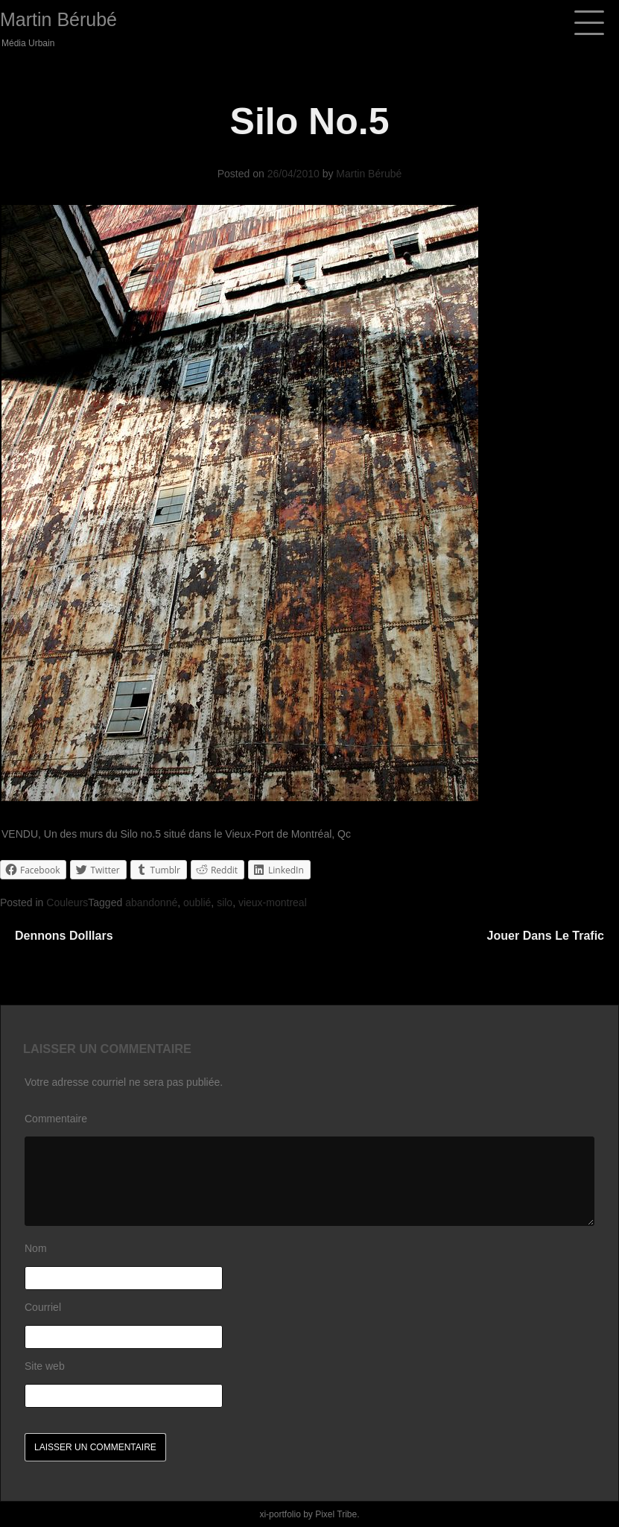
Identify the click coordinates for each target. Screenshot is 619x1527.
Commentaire (56, 1119)
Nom (36, 1248)
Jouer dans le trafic (545, 935)
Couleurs (67, 902)
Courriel (43, 1307)
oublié (197, 902)
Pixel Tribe (336, 1514)
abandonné (151, 902)
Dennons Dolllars (64, 935)
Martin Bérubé (58, 19)
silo (224, 902)
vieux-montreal (272, 902)
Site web (45, 1366)
